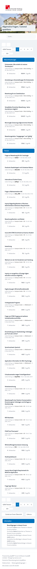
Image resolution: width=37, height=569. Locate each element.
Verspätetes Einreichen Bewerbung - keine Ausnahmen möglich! (17, 108)
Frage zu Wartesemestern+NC (13, 192)
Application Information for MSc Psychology (18, 361)
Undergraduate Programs (12, 303)
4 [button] (27, 49)
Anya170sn (17, 377)
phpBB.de (23, 560)
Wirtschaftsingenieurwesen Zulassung (16, 445)
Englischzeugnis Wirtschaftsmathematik (17, 289)
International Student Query (13, 180)
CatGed (16, 158)
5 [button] (31, 49)
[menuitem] (6, 563)
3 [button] (24, 49)
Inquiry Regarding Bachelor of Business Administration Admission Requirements (17, 205)
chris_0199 (17, 194)
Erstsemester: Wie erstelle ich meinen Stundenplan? (16, 65)
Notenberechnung (10, 387)
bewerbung (8, 246)
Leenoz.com (17, 558)
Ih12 (16, 447)
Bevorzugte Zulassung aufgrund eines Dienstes (19, 123)
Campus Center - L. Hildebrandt (23, 305)
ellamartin (17, 170)
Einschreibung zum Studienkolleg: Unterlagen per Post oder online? (18, 333)
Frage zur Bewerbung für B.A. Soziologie (17, 155)
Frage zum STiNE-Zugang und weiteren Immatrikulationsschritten (16, 317)
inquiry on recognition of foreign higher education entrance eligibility (17, 274)
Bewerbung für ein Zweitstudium (15, 94)
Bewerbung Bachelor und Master (14, 219)
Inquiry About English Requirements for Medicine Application (17, 471)
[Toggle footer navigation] (2, 551)
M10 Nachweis (9, 418)
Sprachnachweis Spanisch (12, 347)
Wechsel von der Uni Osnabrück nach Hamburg (19, 260)
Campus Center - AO (20, 208)
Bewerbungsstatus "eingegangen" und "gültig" (18, 136)
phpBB (12, 556)
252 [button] (7, 53)
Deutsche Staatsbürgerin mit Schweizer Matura (19, 167)
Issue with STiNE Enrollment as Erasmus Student (19, 233)
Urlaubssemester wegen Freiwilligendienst (17, 374)
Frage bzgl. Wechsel (10, 486)
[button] (11, 53)
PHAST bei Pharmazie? (11, 431)
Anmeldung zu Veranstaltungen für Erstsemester (19, 80)
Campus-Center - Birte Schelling (23, 68)
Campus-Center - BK (20, 235)
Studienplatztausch (10, 457)
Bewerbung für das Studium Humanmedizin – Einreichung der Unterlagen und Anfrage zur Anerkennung (18, 402)
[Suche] (30, 36)
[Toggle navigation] (34, 7)
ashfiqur (17, 182)
